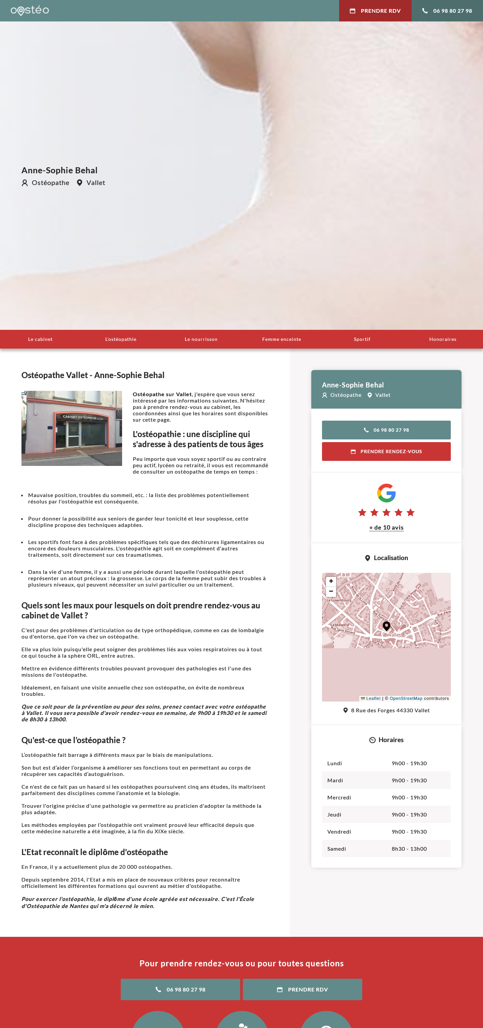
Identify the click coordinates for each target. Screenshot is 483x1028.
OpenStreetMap (406, 698)
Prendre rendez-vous (386, 451)
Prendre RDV (375, 10)
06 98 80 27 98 (447, 10)
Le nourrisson (201, 339)
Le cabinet (40, 339)
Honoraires (443, 339)
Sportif (362, 339)
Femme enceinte (281, 339)
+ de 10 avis (386, 527)
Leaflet (371, 698)
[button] (386, 626)
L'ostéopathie (121, 339)
